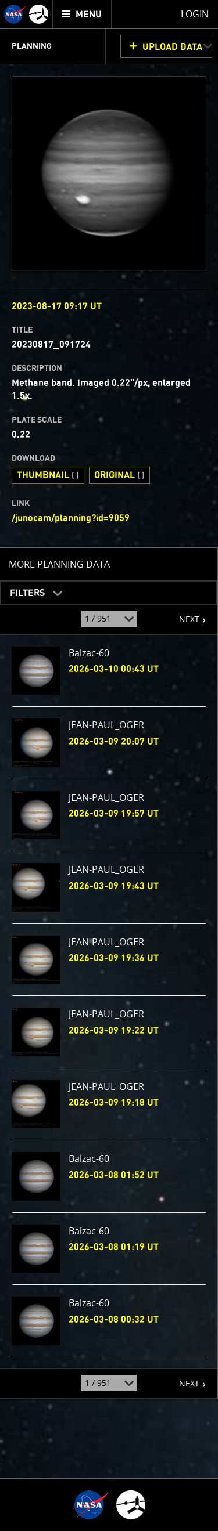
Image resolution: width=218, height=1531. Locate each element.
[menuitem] (82, 14)
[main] (109, 765)
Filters (23, 589)
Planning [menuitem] (32, 46)
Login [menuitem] (195, 14)
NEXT (183, 614)
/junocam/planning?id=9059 (71, 518)
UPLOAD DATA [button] (172, 47)
